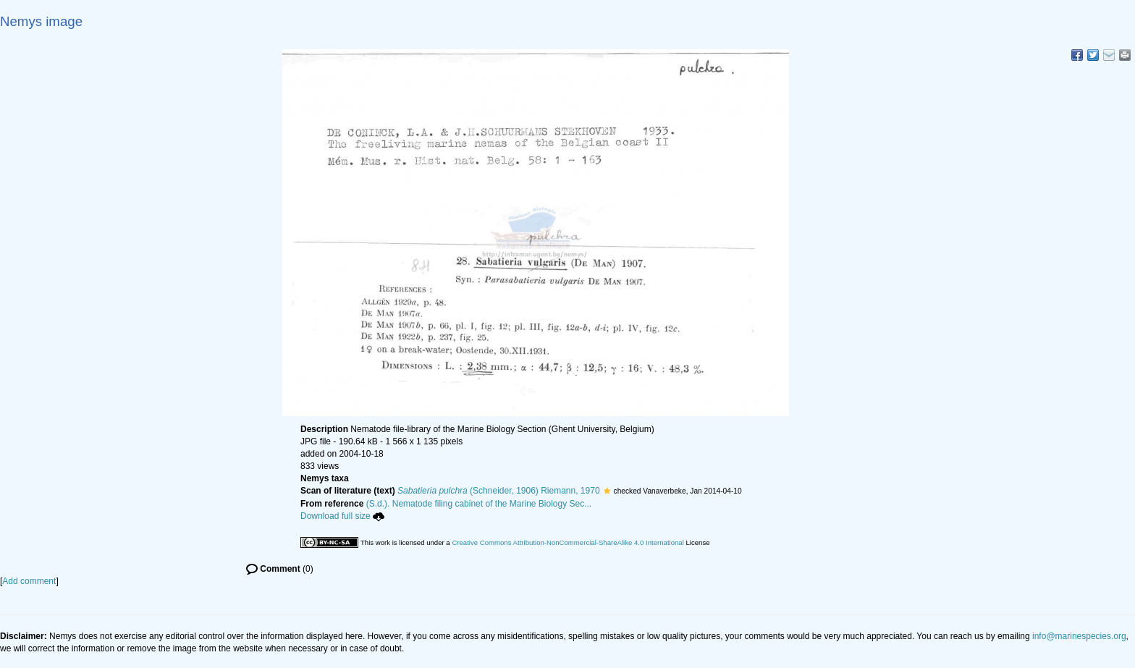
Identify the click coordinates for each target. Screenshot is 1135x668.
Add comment (29, 581)
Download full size (342, 516)
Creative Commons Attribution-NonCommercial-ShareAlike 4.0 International (567, 542)
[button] (607, 490)
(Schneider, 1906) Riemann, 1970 (498, 491)
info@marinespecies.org (1079, 636)
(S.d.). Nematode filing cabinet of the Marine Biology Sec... (479, 504)
